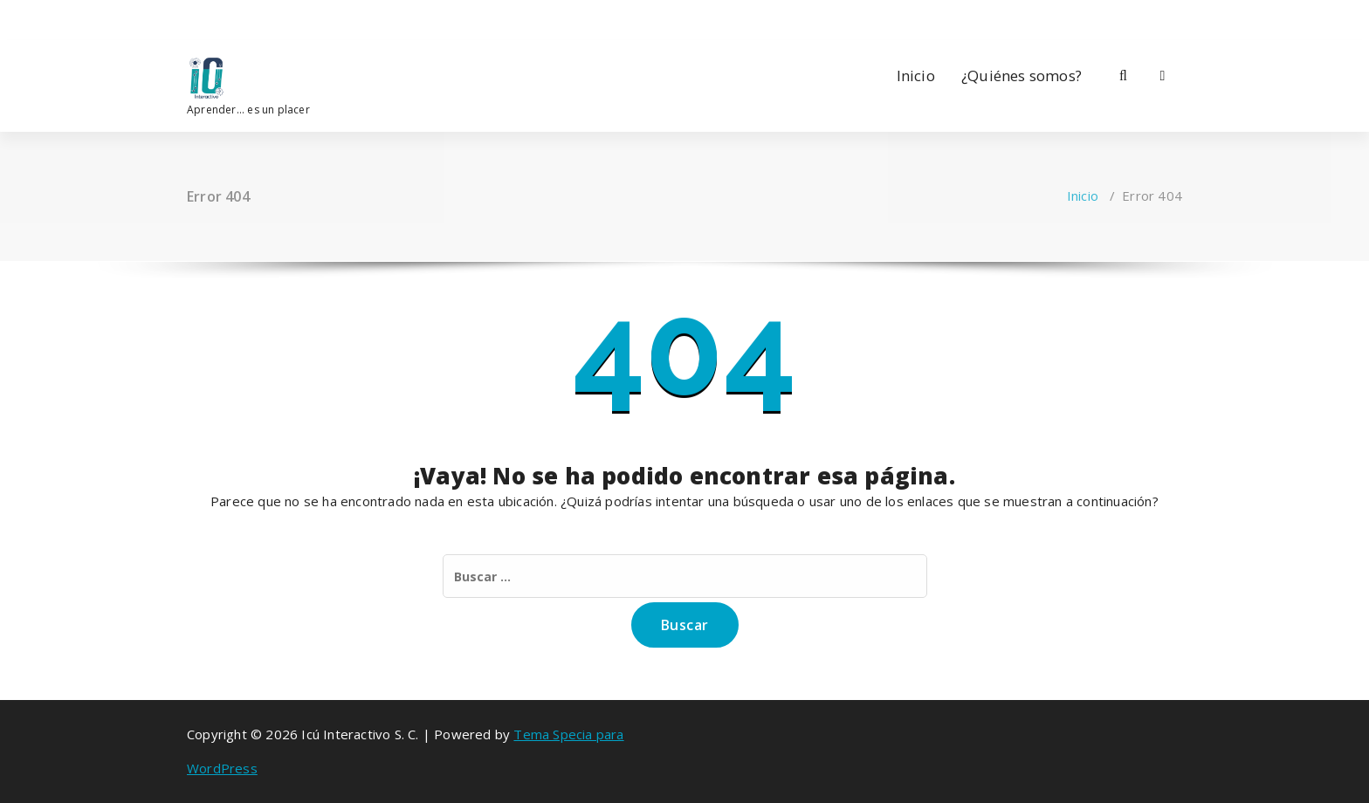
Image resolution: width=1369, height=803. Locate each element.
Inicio (916, 75)
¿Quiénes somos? (1021, 75)
